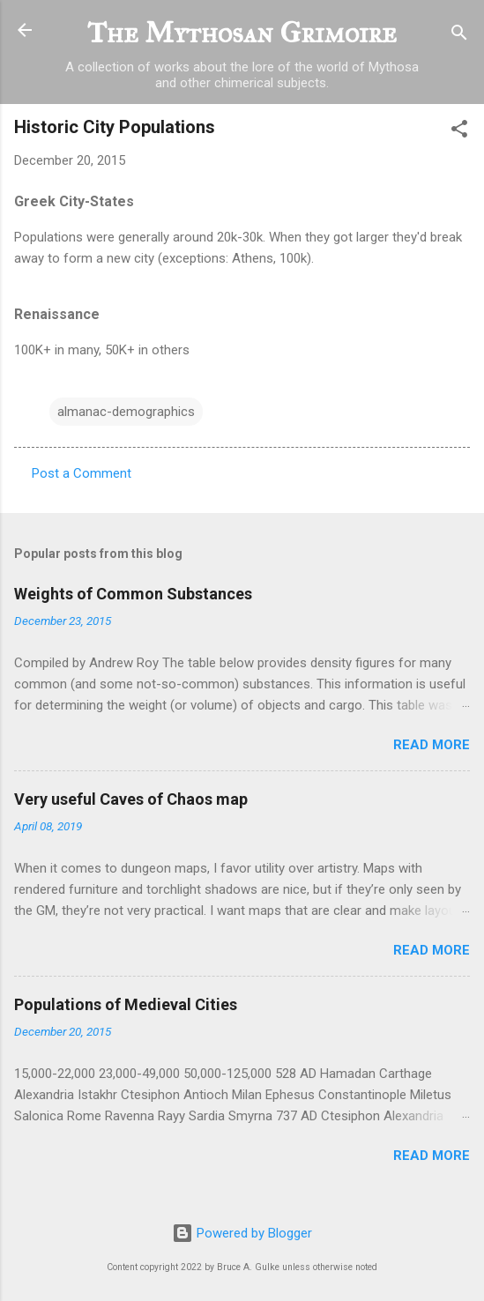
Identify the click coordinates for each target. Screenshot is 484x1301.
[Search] (459, 36)
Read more (431, 745)
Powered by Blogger (242, 1233)
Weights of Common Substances (133, 593)
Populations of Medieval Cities (125, 1004)
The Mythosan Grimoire (242, 33)
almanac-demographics (126, 412)
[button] (459, 131)
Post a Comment (81, 473)
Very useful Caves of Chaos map (131, 799)
